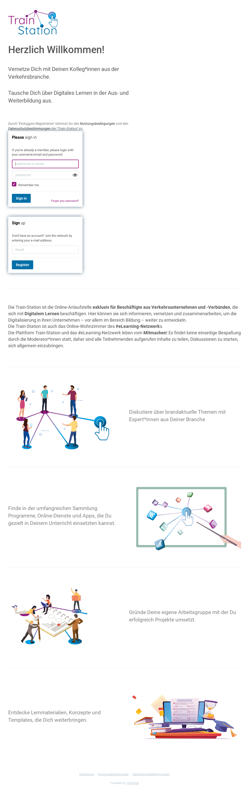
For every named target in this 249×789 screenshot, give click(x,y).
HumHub (133, 783)
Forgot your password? (65, 201)
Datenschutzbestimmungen (29, 129)
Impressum (86, 774)
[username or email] (45, 164)
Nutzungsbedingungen (97, 124)
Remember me (25, 184)
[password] (45, 175)
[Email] (45, 249)
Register (22, 265)
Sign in (21, 198)
